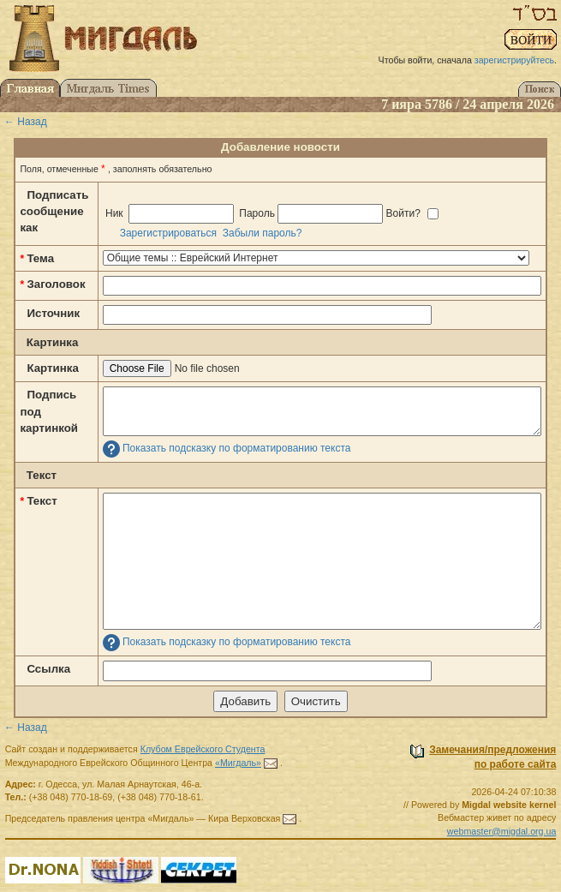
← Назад (25, 122)
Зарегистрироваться (168, 233)
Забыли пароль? (262, 233)
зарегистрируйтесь (514, 60)
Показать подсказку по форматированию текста (236, 448)
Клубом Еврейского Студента (203, 749)
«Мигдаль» (238, 762)
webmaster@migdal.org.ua (502, 831)
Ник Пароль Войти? (271, 214)
